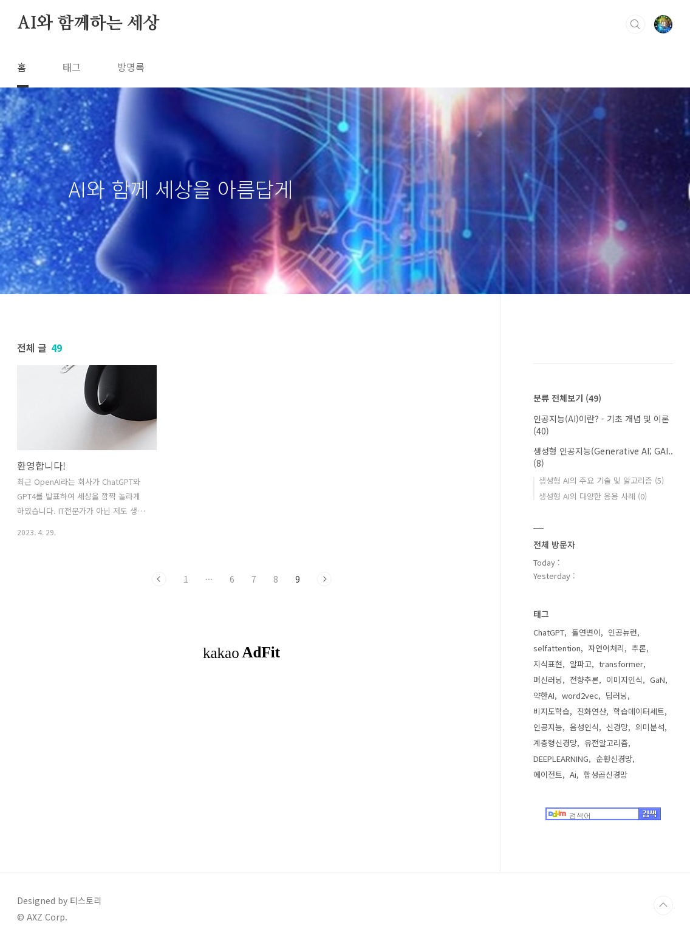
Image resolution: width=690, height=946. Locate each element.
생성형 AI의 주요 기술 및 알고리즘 (601, 480)
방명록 (131, 67)
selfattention (557, 648)
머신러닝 (547, 679)
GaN (657, 679)
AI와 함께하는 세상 (88, 23)
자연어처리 (606, 648)
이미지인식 (624, 679)
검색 (635, 24)
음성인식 (584, 727)
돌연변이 (586, 632)
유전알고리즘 (606, 743)
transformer (621, 664)
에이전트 (547, 774)
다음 (324, 579)
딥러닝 (616, 695)
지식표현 (547, 664)
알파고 (581, 664)
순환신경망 (614, 758)
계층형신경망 (555, 743)
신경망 (617, 727)
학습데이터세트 (638, 711)
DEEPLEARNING (561, 758)
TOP (663, 905)
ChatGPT (548, 632)
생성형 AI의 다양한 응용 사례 (593, 496)
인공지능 (547, 727)
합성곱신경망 (605, 774)
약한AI (544, 695)
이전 (159, 579)
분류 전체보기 (567, 398)
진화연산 (591, 711)
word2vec (580, 695)
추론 (639, 648)
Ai (573, 774)
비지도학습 (551, 711)
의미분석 (649, 727)
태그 (72, 67)
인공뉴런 (622, 632)
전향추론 (584, 679)
